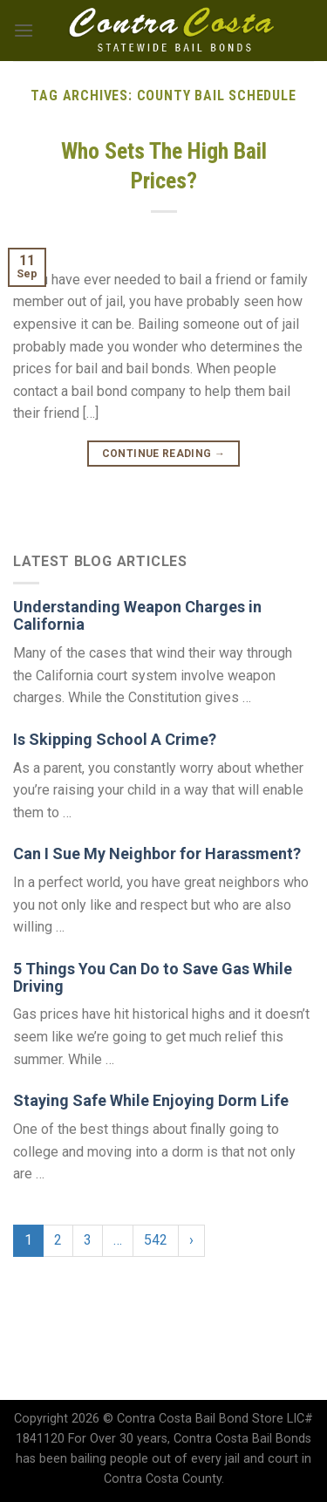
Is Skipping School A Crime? (114, 739)
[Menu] (23, 30)
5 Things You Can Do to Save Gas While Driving (152, 977)
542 (155, 1240)
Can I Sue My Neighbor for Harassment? (157, 853)
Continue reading (164, 454)
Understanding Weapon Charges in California (137, 615)
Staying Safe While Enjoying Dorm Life (151, 1100)
